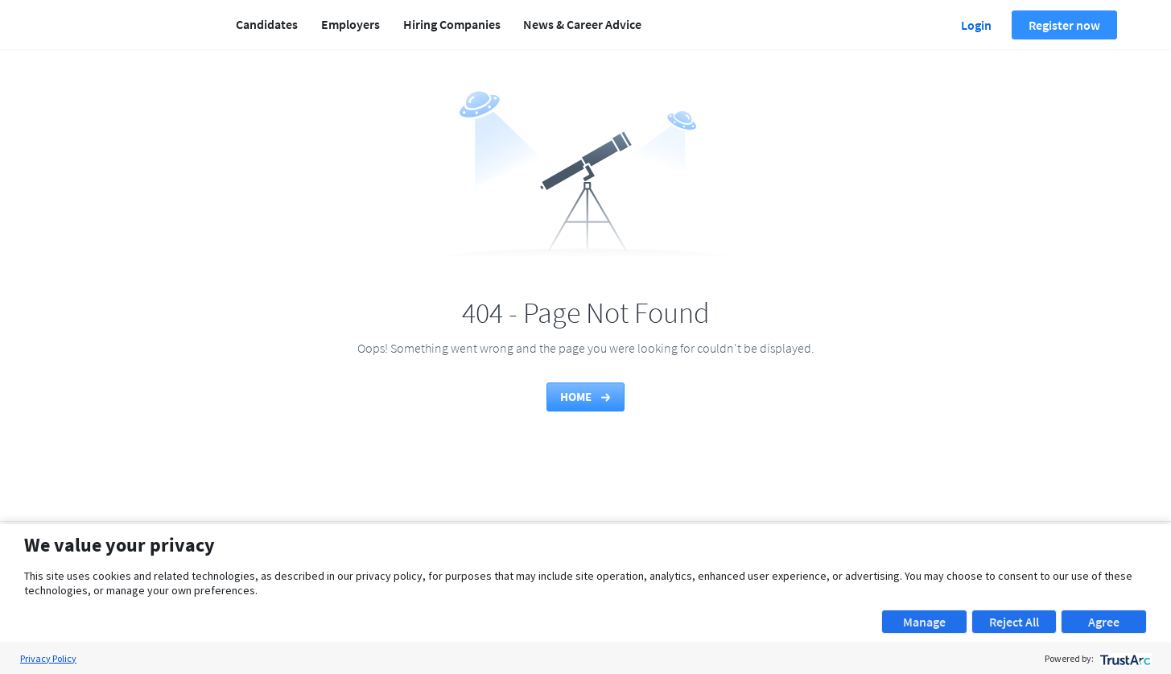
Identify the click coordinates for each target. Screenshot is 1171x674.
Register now (1064, 25)
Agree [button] (1103, 622)
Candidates (267, 24)
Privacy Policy (48, 658)
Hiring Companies (452, 24)
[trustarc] (1124, 658)
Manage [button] (924, 622)
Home (586, 396)
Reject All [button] (1014, 622)
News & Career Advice (582, 24)
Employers (350, 24)
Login (976, 25)
